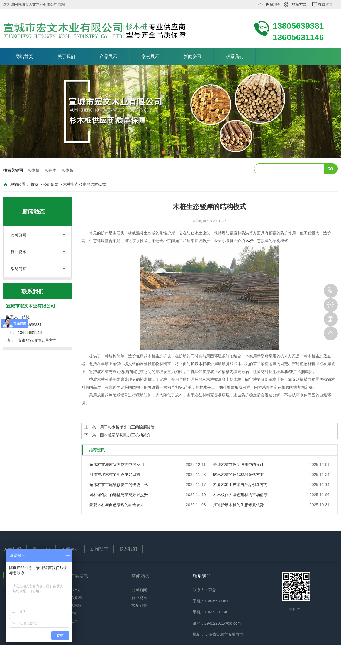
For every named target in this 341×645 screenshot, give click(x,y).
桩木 (74, 621)
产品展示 (108, 56)
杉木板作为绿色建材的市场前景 (240, 494)
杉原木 (51, 170)
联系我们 (234, 56)
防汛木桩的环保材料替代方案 (238, 474)
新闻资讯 (192, 56)
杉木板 (68, 170)
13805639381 (331, 291)
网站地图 (273, 4)
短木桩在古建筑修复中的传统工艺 (118, 484)
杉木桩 (34, 170)
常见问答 (18, 268)
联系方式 (299, 4)
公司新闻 (51, 184)
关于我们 (66, 56)
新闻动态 (99, 549)
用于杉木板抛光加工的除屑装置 (127, 427)
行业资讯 (18, 251)
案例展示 (150, 56)
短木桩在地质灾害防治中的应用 (116, 464)
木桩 (74, 613)
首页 (34, 184)
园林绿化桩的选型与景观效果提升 (118, 494)
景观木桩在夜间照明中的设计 (238, 464)
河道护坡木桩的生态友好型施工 (116, 474)
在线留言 (325, 4)
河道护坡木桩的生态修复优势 (238, 504)
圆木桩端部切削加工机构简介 (125, 435)
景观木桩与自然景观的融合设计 (116, 504)
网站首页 (24, 56)
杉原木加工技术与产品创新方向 (240, 484)
